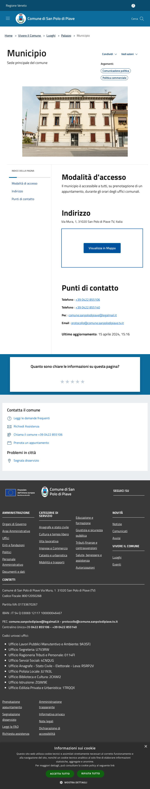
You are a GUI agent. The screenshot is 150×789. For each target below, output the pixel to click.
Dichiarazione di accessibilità (49, 731)
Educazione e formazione (84, 520)
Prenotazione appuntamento (12, 704)
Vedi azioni (130, 54)
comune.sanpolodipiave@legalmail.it (93, 315)
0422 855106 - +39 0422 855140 (54, 627)
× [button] (145, 746)
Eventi (116, 564)
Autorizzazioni (85, 567)
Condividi (110, 54)
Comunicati (120, 531)
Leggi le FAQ (10, 726)
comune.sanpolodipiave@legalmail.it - (35, 621)
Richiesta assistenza (15, 733)
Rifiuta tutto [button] (90, 773)
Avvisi (116, 538)
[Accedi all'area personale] (133, 5)
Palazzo (66, 35)
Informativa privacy (52, 714)
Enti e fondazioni (13, 545)
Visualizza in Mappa (102, 248)
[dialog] (75, 765)
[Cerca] (141, 18)
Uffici (5, 538)
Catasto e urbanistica (53, 555)
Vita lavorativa (48, 541)
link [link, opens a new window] (113, 765)
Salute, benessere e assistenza (89, 558)
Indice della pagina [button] (23, 171)
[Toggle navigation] (7, 18)
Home (8, 35)
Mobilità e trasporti (51, 562)
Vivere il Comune (30, 35)
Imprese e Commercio (53, 548)
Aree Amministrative (16, 531)
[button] (75, 782)
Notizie (117, 524)
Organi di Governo (14, 524)
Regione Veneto (16, 5)
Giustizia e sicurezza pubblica (89, 533)
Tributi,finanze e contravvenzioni (86, 545)
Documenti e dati (13, 571)
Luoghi (50, 35)
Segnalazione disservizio (11, 717)
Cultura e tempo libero (54, 534)
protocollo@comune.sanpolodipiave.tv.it (97, 323)
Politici (6, 552)
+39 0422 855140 (88, 307)
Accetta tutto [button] (60, 773)
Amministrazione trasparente (50, 704)
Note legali (46, 721)
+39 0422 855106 (88, 299)
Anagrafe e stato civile (54, 527)
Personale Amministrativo (12, 562)
